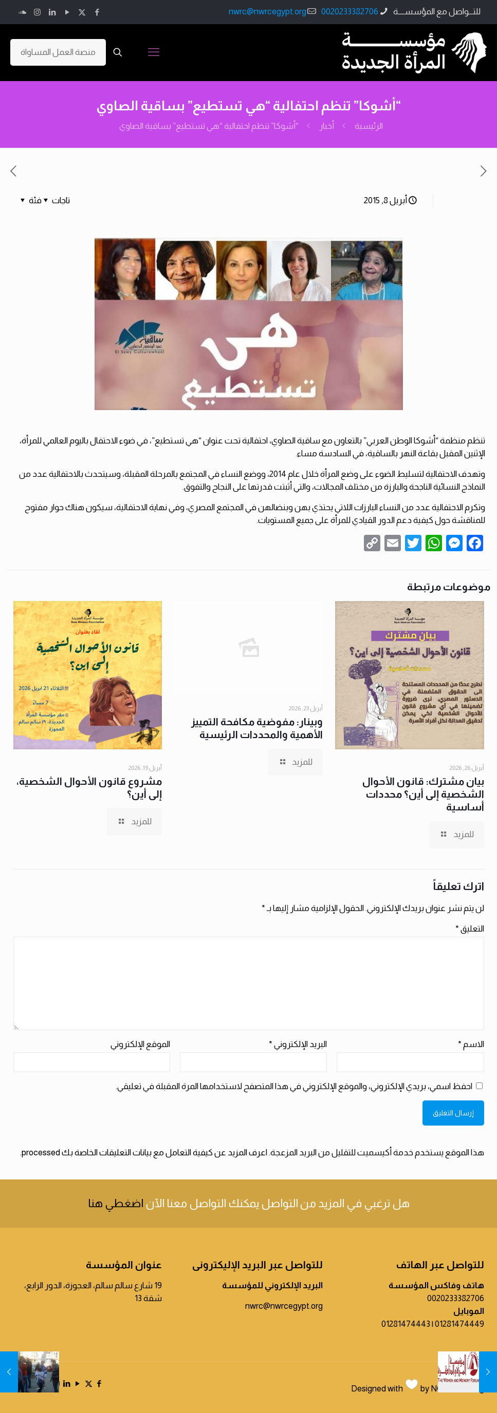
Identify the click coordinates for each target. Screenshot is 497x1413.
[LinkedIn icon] (52, 12)
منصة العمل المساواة (58, 52)
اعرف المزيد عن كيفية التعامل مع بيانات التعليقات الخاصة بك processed (144, 1152)
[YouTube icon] (67, 12)
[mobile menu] (153, 52)
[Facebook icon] (97, 12)
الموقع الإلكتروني (140, 1044)
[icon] (22, 12)
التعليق (469, 929)
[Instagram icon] (37, 12)
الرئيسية (369, 126)
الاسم (471, 1044)
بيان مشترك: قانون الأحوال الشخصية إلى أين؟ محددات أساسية (423, 794)
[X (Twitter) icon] (82, 12)
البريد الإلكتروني (298, 1044)
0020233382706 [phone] (349, 11)
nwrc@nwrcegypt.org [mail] (267, 11)
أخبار (326, 126)
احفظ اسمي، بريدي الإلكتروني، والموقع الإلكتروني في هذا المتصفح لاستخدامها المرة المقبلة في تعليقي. (294, 1086)
